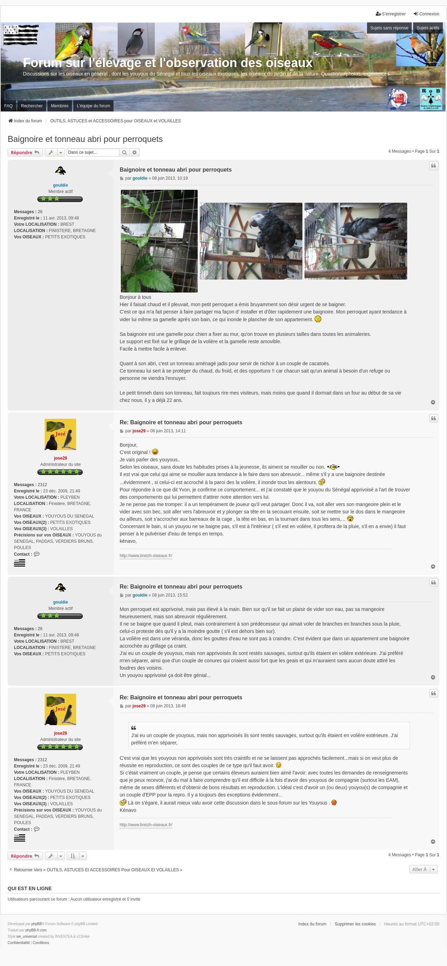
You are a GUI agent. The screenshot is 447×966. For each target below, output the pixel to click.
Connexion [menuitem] (426, 13)
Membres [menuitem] (59, 105)
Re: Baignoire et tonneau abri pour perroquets (181, 422)
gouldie (60, 185)
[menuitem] (19, 943)
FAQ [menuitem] (8, 105)
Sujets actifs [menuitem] (428, 28)
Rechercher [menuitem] (32, 105)
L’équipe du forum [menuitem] (93, 105)
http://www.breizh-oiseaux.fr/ (146, 555)
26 (40, 211)
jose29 (60, 458)
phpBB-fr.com (36, 930)
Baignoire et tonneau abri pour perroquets (85, 139)
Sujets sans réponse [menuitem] (390, 28)
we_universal (26, 936)
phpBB (36, 924)
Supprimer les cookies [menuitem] (355, 924)
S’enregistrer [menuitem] (391, 13)
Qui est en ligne (30, 888)
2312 (42, 484)
